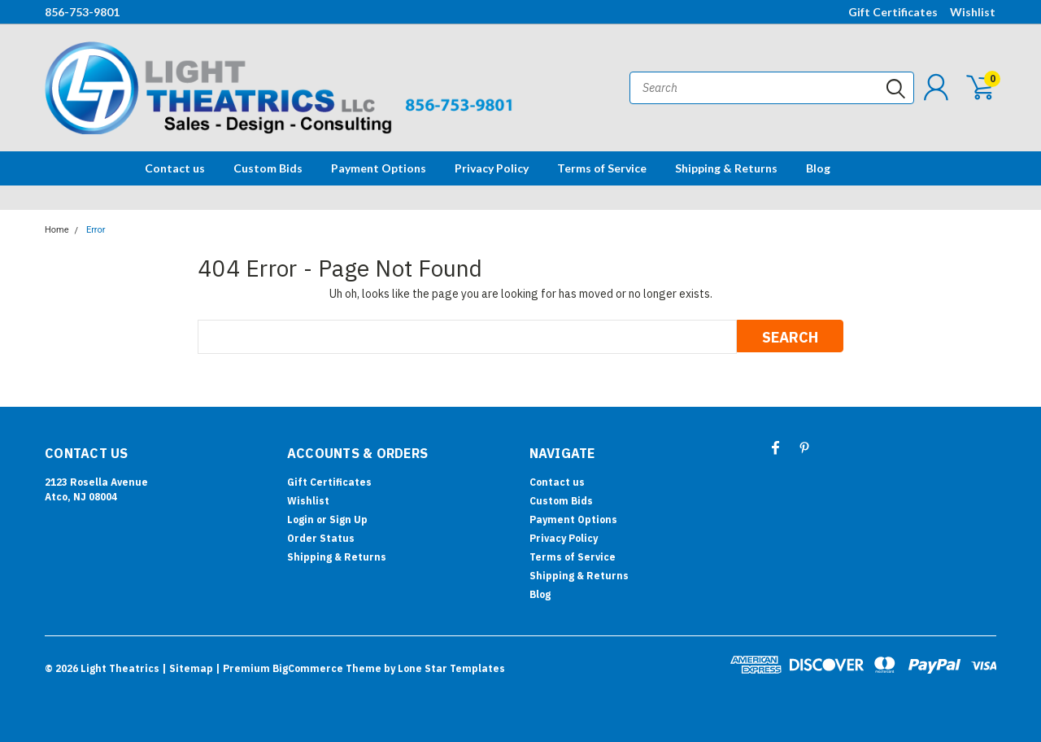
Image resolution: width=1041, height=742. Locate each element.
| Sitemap (187, 668)
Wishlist (972, 12)
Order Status (321, 538)
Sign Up (348, 519)
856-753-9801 (82, 12)
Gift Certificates (893, 12)
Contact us (175, 168)
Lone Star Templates (451, 668)
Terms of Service (602, 168)
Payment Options (378, 168)
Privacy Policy (492, 168)
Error (96, 230)
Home (57, 230)
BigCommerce (307, 668)
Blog (818, 168)
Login (300, 519)
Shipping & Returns (726, 168)
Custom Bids (268, 168)
